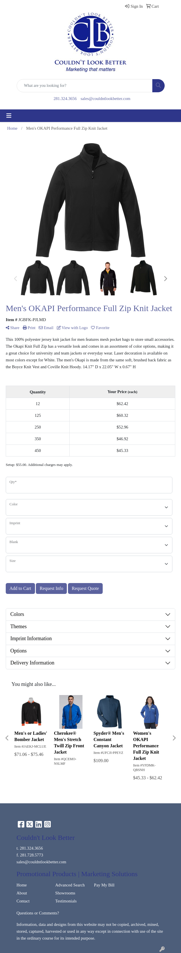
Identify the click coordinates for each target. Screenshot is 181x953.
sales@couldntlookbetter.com (105, 98)
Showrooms (65, 893)
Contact (23, 901)
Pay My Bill (104, 885)
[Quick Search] (85, 85)
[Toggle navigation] (9, 116)
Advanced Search (70, 885)
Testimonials (66, 901)
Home (22, 885)
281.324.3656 (65, 98)
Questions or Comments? (38, 913)
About (22, 893)
